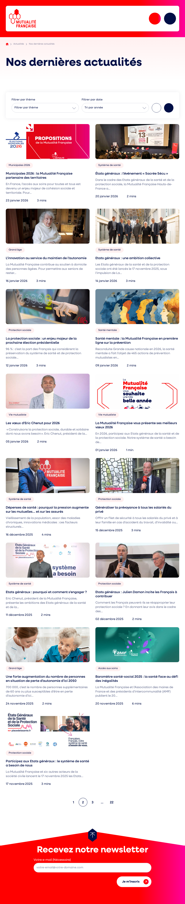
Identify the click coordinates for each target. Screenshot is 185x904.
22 (113, 801)
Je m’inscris (135, 881)
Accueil (7, 44)
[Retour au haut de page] (92, 835)
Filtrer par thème (26, 107)
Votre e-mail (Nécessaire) (52, 859)
